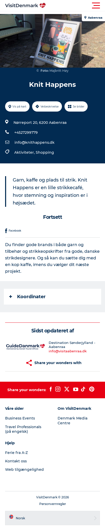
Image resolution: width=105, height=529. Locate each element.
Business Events (20, 418)
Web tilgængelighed (24, 469)
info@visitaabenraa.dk (68, 351)
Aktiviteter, (25, 152)
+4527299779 (26, 132)
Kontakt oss (16, 461)
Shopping (45, 152)
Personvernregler (52, 504)
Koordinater (27, 296)
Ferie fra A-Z (16, 452)
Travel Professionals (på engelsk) (23, 429)
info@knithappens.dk (35, 142)
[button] (75, 6)
